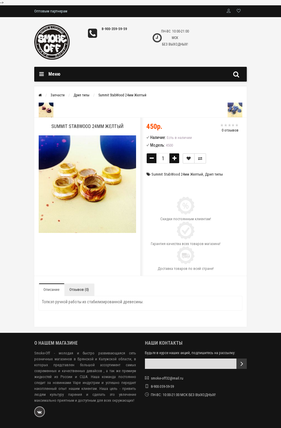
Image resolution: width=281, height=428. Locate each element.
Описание (51, 289)
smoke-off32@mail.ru (167, 378)
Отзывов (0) (79, 289)
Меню (54, 74)
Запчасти (57, 95)
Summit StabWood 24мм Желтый (122, 95)
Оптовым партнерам (50, 11)
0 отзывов (230, 130)
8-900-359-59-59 (114, 29)
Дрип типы (81, 95)
